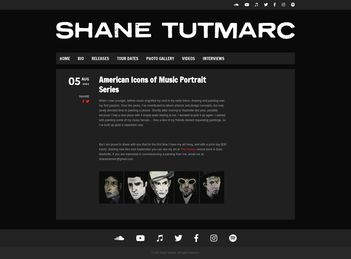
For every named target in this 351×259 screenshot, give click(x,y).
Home (65, 58)
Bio (81, 58)
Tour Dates (127, 58)
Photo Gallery (160, 58)
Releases (100, 58)
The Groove (188, 149)
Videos (188, 58)
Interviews (213, 58)
